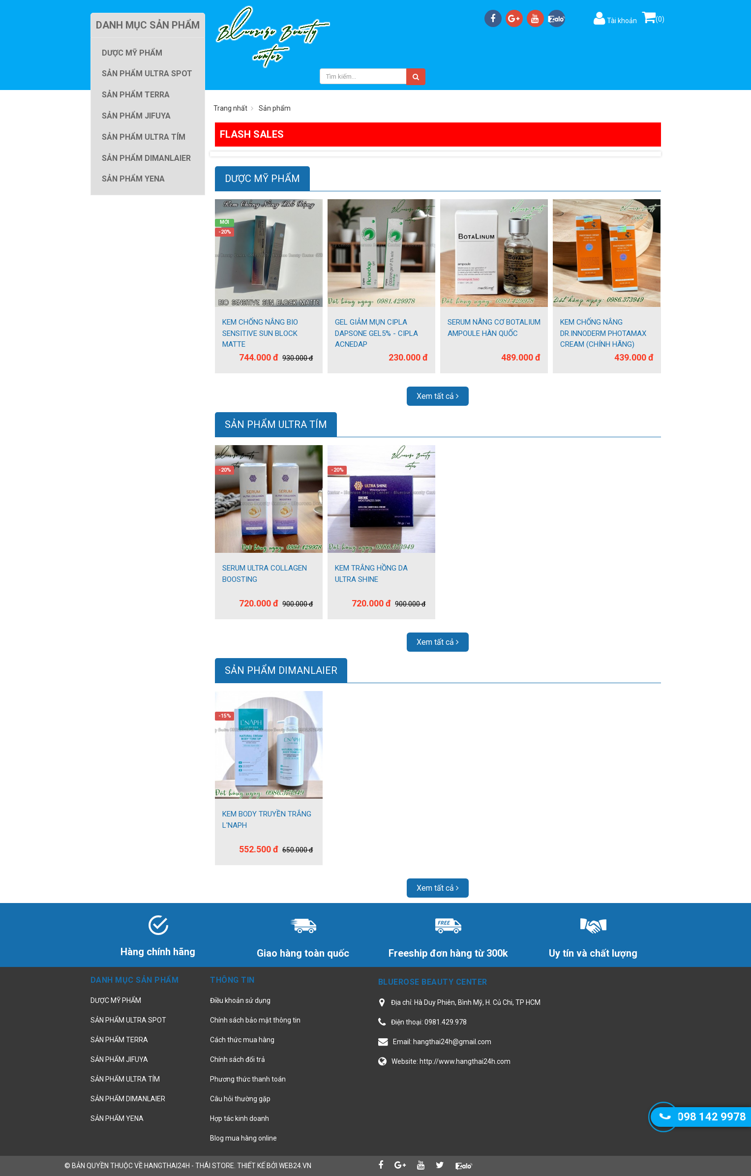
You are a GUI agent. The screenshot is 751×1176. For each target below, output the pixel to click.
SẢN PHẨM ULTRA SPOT (128, 1020)
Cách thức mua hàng (242, 1040)
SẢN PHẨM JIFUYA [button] (136, 116)
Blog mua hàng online (243, 1138)
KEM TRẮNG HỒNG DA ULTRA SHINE (371, 574)
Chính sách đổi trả (237, 1059)
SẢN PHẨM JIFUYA (119, 1059)
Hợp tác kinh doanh (239, 1118)
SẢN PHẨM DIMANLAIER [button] (146, 158)
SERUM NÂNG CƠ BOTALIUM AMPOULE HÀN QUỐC (494, 328)
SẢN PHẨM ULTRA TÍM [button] (143, 137)
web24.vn (295, 1166)
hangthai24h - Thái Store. (190, 1166)
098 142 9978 (711, 1117)
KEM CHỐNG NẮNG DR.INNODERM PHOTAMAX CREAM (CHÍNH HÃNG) (603, 333)
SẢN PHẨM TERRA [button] (136, 94)
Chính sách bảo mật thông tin (255, 1020)
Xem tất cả (438, 396)
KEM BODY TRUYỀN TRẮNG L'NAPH (266, 820)
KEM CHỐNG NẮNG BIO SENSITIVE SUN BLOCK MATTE (260, 333)
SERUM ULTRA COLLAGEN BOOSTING (264, 574)
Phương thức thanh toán (248, 1079)
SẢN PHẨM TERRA (119, 1040)
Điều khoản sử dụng (240, 1000)
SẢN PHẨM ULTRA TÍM (276, 424)
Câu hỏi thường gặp (240, 1099)
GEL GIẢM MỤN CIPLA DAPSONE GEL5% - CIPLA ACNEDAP (376, 333)
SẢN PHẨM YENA (117, 1118)
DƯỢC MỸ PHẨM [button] (132, 53)
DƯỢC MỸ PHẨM (262, 178)
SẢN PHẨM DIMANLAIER (281, 670)
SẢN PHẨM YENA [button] (133, 178)
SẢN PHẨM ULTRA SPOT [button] (147, 73)
